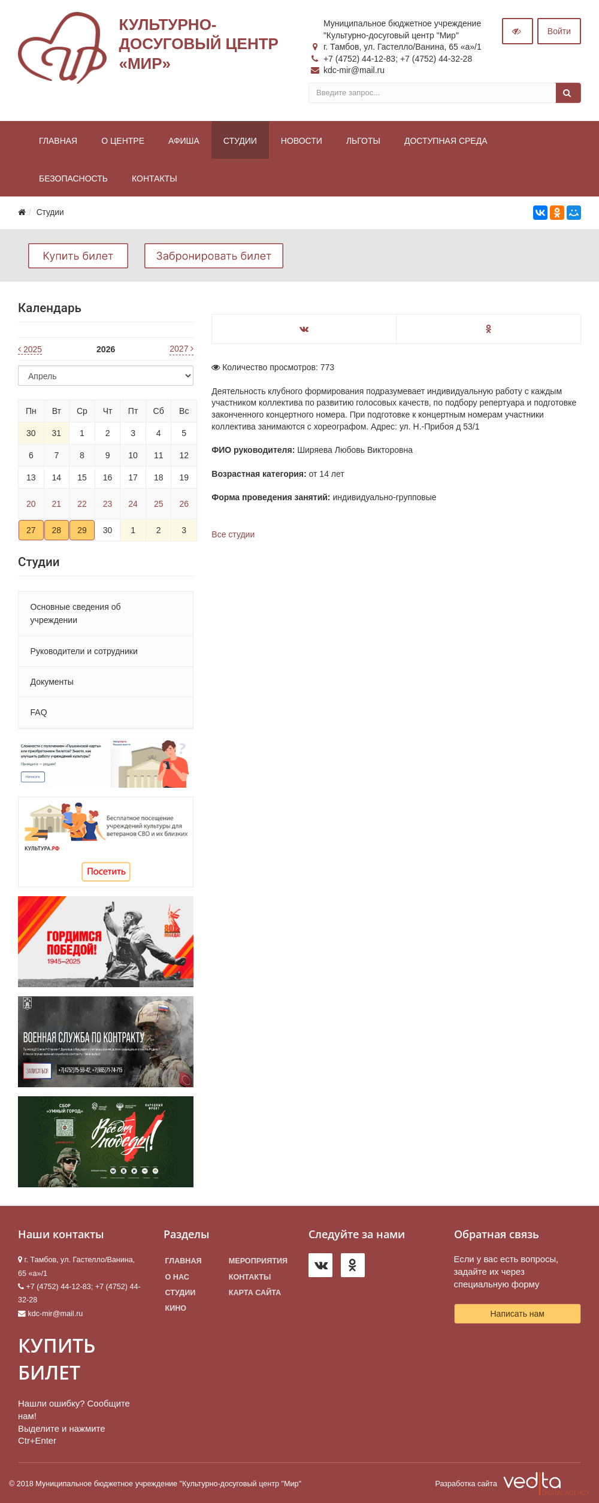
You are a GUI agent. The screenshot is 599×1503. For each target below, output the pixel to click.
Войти (559, 31)
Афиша (183, 141)
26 (184, 504)
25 (159, 504)
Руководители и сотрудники (84, 651)
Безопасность (73, 178)
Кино (176, 1308)
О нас (177, 1277)
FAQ (39, 712)
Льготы (363, 141)
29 (82, 530)
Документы (52, 682)
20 (31, 504)
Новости (301, 141)
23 (108, 504)
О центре (122, 141)
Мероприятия (258, 1261)
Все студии (233, 534)
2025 (30, 349)
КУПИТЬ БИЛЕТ (56, 1358)
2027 (181, 348)
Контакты (154, 178)
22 (82, 504)
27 (31, 530)
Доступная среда (446, 141)
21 (57, 504)
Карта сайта (255, 1293)
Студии (240, 141)
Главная (58, 141)
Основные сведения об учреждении (76, 613)
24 (133, 504)
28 (57, 530)
